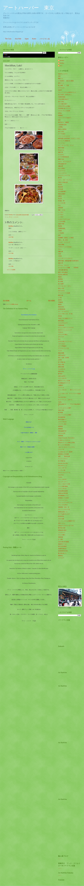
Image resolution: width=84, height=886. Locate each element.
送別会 (60, 113)
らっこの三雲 (61, 203)
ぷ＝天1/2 (60, 214)
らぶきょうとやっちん (64, 219)
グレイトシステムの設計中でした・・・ (69, 92)
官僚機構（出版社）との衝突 (66, 237)
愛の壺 (60, 177)
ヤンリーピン (61, 143)
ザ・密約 (60, 539)
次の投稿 (6, 301)
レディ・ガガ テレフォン (65, 180)
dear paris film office (63, 463)
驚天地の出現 (61, 528)
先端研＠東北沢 (62, 548)
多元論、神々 (61, 200)
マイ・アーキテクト (63, 311)
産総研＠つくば (62, 544)
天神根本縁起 (61, 97)
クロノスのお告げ (63, 504)
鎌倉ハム (60, 78)
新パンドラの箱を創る (64, 445)
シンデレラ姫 (61, 470)
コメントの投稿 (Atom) (12, 304)
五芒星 (60, 360)
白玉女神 (60, 189)
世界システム (61, 523)
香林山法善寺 (61, 194)
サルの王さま (61, 369)
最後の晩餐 (61, 353)
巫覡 (59, 235)
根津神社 (60, 279)
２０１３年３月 (62, 378)
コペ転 (60, 297)
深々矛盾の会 (61, 362)
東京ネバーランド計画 (64, 380)
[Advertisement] (29, 286)
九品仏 (60, 402)
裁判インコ (61, 83)
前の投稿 (51, 301)
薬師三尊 (60, 152)
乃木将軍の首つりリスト (64, 108)
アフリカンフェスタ (63, 348)
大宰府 (60, 230)
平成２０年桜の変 (63, 182)
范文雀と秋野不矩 (63, 274)
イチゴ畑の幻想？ (63, 104)
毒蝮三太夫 (61, 159)
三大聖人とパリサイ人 (64, 440)
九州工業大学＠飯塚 (63, 541)
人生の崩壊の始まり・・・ (65, 99)
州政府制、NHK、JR (63, 507)
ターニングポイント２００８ (66, 327)
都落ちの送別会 (62, 129)
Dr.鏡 (59, 253)
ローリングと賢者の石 (64, 140)
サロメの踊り (61, 534)
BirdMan (11, 226)
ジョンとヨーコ (62, 173)
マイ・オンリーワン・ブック (66, 145)
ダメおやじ (61, 154)
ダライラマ (61, 336)
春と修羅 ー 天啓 (63, 85)
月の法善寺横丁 (62, 191)
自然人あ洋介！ (62, 376)
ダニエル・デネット (63, 265)
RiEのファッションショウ (65, 330)
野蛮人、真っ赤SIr (63, 240)
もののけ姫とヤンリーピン (65, 341)
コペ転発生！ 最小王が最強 (66, 80)
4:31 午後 (11, 253)
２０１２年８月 (62, 479)
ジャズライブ (61, 532)
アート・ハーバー (13, 217)
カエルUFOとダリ (63, 323)
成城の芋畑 (61, 223)
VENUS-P (60, 332)
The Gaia (8, 39)
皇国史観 (60, 207)
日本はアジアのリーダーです (66, 525)
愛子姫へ (60, 373)
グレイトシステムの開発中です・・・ (68, 521)
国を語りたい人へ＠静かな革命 (66, 442)
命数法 (60, 196)
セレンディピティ (63, 481)
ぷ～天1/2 (60, 217)
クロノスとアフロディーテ (65, 502)
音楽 (59, 76)
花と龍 (60, 198)
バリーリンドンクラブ (64, 136)
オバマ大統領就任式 (63, 157)
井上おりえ (61, 150)
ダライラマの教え (63, 334)
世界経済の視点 (62, 530)
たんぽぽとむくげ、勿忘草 (65, 451)
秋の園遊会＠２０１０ (64, 383)
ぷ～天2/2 (60, 212)
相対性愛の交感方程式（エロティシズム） (69, 138)
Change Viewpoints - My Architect (66, 438)
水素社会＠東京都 (63, 493)
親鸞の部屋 (61, 366)
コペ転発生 (61, 233)
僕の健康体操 (61, 417)
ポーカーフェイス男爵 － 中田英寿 (68, 267)
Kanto (34, 39)
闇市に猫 (60, 295)
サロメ (60, 249)
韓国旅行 (60, 115)
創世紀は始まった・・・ (64, 511)
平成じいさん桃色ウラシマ (65, 318)
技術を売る (61, 371)
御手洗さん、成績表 (63, 122)
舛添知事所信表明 (63, 491)
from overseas (61, 290)
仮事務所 (60, 426)
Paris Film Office (62, 397)
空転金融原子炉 (62, 163)
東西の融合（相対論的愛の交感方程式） (69, 260)
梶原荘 (60, 277)
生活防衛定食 (61, 309)
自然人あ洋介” (62, 355)
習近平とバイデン (63, 74)
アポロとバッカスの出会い (65, 247)
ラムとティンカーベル (64, 175)
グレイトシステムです (64, 509)
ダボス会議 (61, 518)
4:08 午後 (11, 237)
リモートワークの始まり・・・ (66, 117)
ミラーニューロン (63, 500)
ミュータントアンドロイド (65, 258)
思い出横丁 (61, 283)
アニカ (60, 350)
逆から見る (61, 101)
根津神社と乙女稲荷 (63, 454)
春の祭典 (60, 412)
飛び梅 (60, 226)
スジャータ (61, 387)
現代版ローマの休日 (63, 498)
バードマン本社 (62, 424)
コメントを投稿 (11, 269)
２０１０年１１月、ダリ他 (65, 313)
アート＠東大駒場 (63, 486)
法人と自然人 (61, 168)
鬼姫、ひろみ (61, 210)
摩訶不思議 (61, 147)
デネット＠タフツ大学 (64, 484)
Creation (60, 477)
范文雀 (60, 184)
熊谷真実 (60, 187)
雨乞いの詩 (61, 288)
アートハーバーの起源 (64, 293)
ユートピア (61, 558)
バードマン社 (45, 39)
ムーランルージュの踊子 (64, 408)
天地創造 (60, 302)
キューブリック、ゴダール (65, 399)
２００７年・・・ (63, 449)
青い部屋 (60, 281)
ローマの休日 (61, 133)
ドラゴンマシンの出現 (64, 110)
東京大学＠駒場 (62, 546)
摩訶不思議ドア (62, 419)
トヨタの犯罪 (61, 221)
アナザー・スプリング (64, 242)
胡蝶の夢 (60, 166)
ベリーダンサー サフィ (64, 286)
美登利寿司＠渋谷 (63, 551)
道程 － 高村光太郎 (64, 456)
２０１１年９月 (62, 488)
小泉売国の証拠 (62, 124)
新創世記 (60, 555)
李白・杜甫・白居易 (63, 357)
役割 (59, 120)
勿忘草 (60, 90)
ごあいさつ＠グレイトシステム (66, 447)
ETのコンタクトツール (64, 472)
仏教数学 (60, 385)
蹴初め (60, 304)
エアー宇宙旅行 (62, 346)
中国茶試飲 (61, 325)
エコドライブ (61, 170)
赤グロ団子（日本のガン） (65, 94)
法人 (59, 339)
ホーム (28, 301)
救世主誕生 (61, 320)
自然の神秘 (61, 244)
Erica (59, 205)
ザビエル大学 (61, 433)
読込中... (60, 859)
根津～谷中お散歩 (63, 272)
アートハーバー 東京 (28, 8)
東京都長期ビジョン (63, 495)
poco (61, 65)
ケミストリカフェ (63, 458)
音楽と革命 (61, 364)
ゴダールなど (61, 343)
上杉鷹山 (60, 127)
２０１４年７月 (62, 468)
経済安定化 (61, 516)
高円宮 (60, 300)
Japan (27, 39)
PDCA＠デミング (62, 465)
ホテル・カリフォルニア (64, 161)
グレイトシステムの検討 (64, 414)
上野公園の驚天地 (63, 270)
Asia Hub (18, 39)
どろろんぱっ (61, 87)
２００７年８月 (62, 421)
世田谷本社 (61, 307)
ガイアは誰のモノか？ (64, 514)
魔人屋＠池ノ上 (62, 553)
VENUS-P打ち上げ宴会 (64, 106)
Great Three (61, 475)
